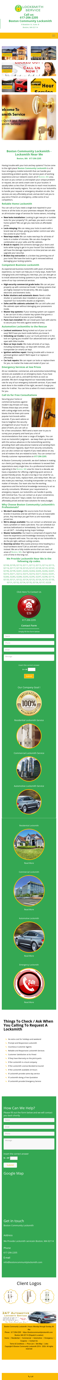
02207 (51, 571)
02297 (38, 576)
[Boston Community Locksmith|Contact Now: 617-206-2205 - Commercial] (36, 51)
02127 (32, 568)
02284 (19, 576)
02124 (25, 579)
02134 (22, 582)
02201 (19, 571)
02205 (38, 571)
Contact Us (33, 1341)
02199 (12, 571)
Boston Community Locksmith (32, 168)
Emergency (48, 1338)
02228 (48, 582)
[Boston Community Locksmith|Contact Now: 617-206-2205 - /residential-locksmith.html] (29, 844)
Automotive (37, 1338)
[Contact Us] (29, 69)
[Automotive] (14, 85)
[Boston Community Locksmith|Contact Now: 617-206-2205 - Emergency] (36, 83)
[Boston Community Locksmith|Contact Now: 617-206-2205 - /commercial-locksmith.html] (29, 890)
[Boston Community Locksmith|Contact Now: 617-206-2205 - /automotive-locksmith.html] (29, 937)
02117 (12, 568)
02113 (38, 565)
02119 (51, 576)
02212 (19, 574)
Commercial (26, 1338)
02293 (25, 576)
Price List (30, 1344)
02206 (45, 571)
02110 (19, 565)
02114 (45, 565)
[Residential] (14, 53)
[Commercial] (43, 53)
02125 (32, 579)
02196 (6, 571)
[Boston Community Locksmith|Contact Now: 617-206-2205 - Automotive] (7, 83)
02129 (45, 579)
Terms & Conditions (17, 1344)
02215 (25, 574)
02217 (38, 574)
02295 (32, 576)
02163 (51, 568)
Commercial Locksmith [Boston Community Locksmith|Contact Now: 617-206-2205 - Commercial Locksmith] (29, 872)
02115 (51, 565)
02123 (25, 568)
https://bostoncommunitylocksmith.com (38, 1332)
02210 (6, 574)
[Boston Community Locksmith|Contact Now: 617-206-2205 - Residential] (7, 51)
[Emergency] (43, 85)
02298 (45, 576)
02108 (6, 565)
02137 (42, 582)
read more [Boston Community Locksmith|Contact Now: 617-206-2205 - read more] (36, 55)
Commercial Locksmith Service (29, 753)
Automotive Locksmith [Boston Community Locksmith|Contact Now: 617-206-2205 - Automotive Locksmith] (29, 918)
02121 (12, 579)
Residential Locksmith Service (29, 720)
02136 (35, 582)
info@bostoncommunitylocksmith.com (23, 1262)
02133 (45, 568)
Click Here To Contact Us (29, 591)
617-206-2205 (29, 17)
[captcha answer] (31, 669)
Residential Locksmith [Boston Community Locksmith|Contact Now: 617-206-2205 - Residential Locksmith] (29, 825)
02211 (12, 574)
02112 (32, 565)
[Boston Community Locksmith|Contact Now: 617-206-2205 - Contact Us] (7, 67)
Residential (15, 1338)
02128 (38, 568)
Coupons (23, 1341)
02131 (9, 582)
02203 (25, 571)
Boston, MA (22, 158)
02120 (6, 579)
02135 (29, 582)
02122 (19, 579)
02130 (51, 579)
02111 (25, 565)
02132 (16, 582)
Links (46, 1344)
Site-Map (39, 1344)
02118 (19, 568)
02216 (32, 574)
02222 (45, 574)
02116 (6, 568)
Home (6, 1338)
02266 (6, 576)
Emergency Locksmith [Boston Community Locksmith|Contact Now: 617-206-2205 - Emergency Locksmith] (29, 964)
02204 (32, 571)
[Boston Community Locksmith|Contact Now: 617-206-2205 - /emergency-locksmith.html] (29, 983)
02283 (12, 576)
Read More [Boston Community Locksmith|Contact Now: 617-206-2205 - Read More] (7, 55)
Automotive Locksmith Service (29, 786)
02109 (12, 565)
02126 (38, 579)
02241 (51, 574)
